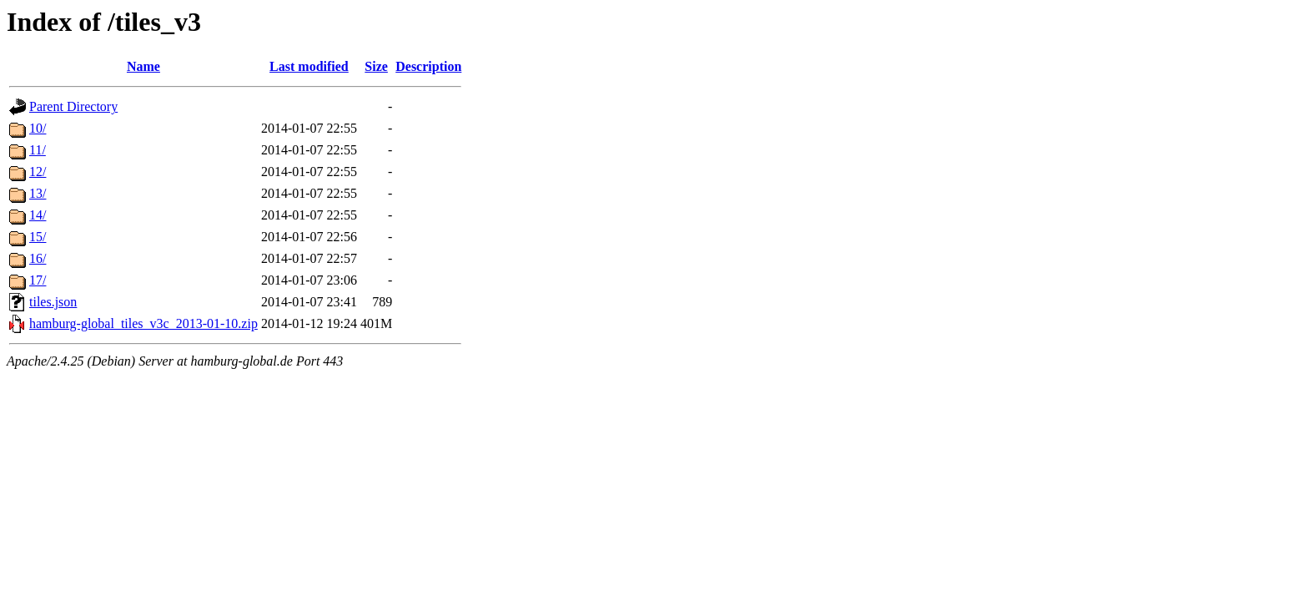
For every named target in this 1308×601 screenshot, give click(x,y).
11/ (37, 150)
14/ (37, 215)
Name (143, 66)
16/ (37, 258)
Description (428, 66)
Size (376, 66)
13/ (37, 193)
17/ (37, 280)
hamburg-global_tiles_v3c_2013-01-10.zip (143, 323)
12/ (37, 171)
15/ (37, 237)
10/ (37, 128)
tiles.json (53, 302)
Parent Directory (73, 106)
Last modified (309, 66)
